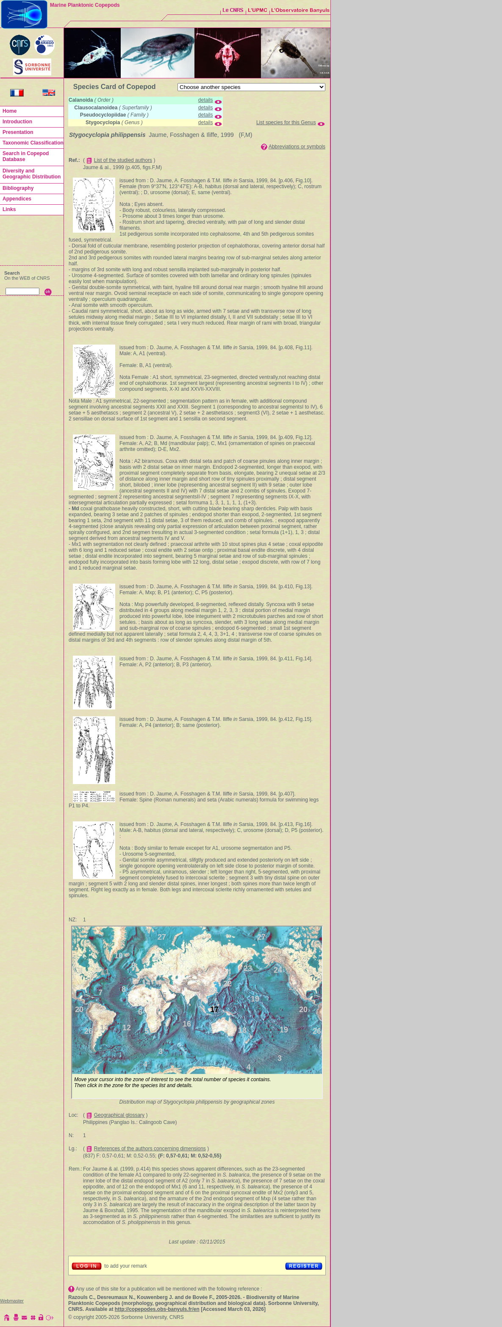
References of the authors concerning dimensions (150, 1149)
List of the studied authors (123, 160)
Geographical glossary (119, 1115)
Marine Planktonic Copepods (85, 5)
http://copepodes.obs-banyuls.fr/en (157, 1309)
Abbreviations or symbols (297, 147)
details (205, 100)
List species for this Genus (286, 122)
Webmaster (12, 1300)
